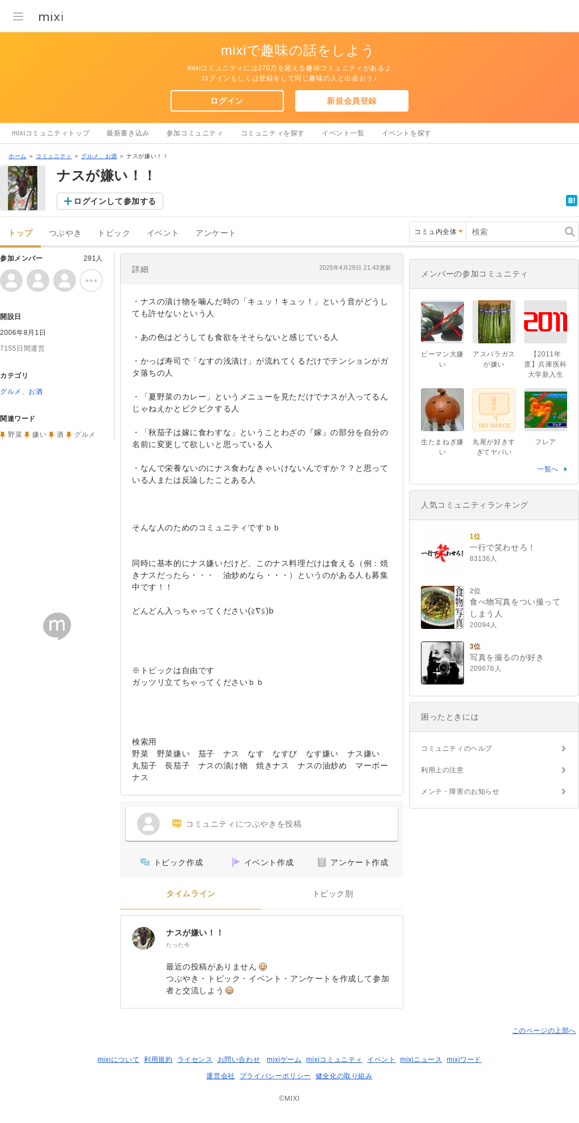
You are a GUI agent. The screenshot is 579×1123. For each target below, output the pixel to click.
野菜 (15, 435)
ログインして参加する (115, 201)
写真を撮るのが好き (507, 657)
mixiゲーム (284, 1060)
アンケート (216, 233)
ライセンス (195, 1060)
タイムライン (191, 894)
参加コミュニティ (195, 133)
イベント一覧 (343, 133)
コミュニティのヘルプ (456, 748)
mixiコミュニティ (334, 1060)
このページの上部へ (544, 1031)
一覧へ (548, 469)
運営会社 (220, 1076)
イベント (163, 233)
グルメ (85, 435)
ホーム (17, 156)
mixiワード (464, 1060)
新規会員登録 (352, 100)
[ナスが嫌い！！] (143, 938)
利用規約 (158, 1060)
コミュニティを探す (273, 133)
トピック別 (333, 894)
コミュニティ (54, 156)
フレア (545, 442)
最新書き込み (128, 133)
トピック (113, 233)
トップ (20, 233)
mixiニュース (421, 1060)
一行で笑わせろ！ (503, 547)
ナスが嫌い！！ (195, 932)
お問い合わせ (239, 1060)
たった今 (178, 945)
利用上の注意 (442, 770)
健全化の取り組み (344, 1076)
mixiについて (118, 1060)
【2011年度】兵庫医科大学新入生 (545, 364)
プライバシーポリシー (275, 1076)
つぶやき (65, 233)
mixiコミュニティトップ (51, 133)
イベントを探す (407, 133)
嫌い (39, 435)
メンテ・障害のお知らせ (460, 792)
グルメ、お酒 (99, 156)
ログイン (226, 100)
